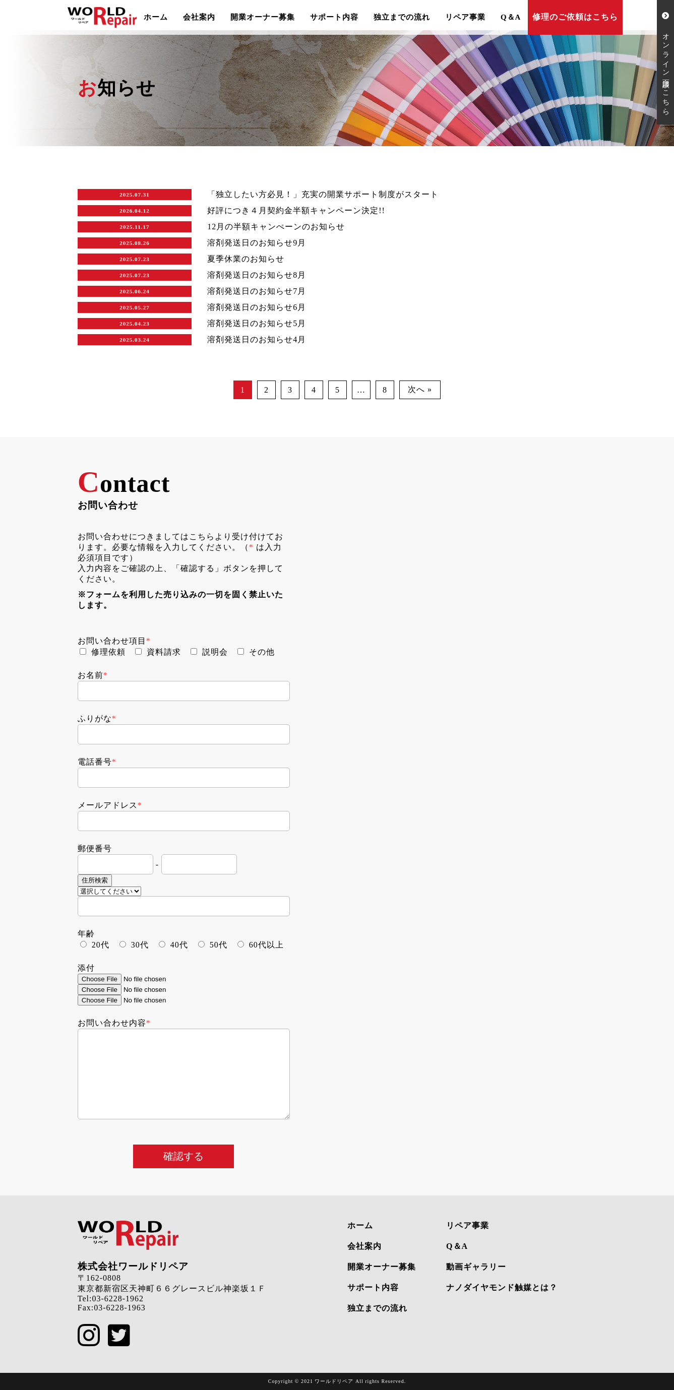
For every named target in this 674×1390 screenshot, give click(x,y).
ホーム (156, 17)
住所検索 (95, 880)
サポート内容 (334, 17)
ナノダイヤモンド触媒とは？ (502, 1287)
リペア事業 (465, 17)
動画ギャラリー (476, 1266)
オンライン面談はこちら (665, 62)
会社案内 (199, 17)
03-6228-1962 (118, 1298)
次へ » (420, 389)
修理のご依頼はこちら (575, 17)
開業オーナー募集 (262, 17)
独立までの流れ (402, 17)
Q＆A (511, 17)
